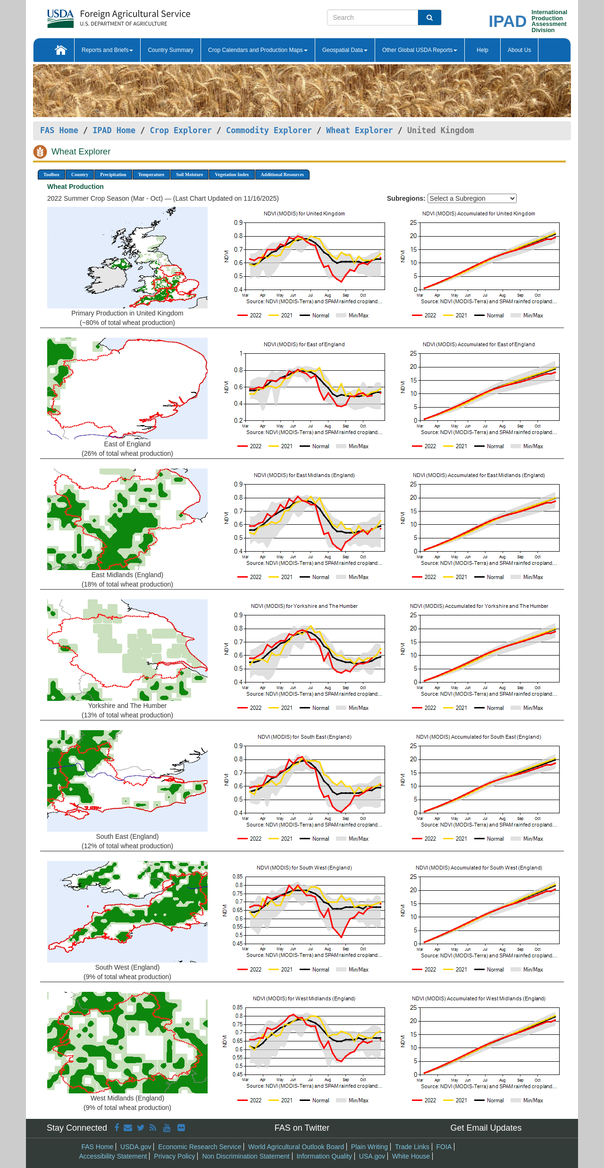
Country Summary (170, 50)
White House (411, 1156)
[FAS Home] (95, 15)
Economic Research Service (199, 1147)
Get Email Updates (485, 1128)
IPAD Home (113, 130)
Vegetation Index (232, 174)
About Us (519, 50)
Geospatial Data (345, 50)
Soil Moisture (189, 174)
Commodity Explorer (269, 130)
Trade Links (412, 1147)
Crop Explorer (180, 130)
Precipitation (113, 174)
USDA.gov (135, 1147)
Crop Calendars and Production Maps (258, 50)
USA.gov (372, 1156)
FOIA (444, 1147)
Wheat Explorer (359, 130)
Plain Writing (369, 1147)
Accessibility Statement (113, 1156)
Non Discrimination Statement (245, 1156)
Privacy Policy (174, 1156)
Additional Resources (282, 174)
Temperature (151, 174)
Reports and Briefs (107, 50)
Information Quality (324, 1156)
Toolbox (51, 174)
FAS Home (59, 130)
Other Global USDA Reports (419, 50)
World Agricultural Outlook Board (296, 1147)
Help (482, 50)
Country (79, 174)
